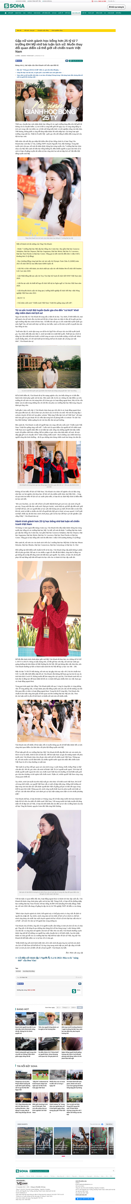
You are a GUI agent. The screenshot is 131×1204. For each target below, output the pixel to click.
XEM (79, 1007)
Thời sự (30, 13)
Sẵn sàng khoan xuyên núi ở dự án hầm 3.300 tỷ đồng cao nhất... (80, 1147)
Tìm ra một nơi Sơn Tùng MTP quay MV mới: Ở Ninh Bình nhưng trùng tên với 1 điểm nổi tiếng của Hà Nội (74, 1109)
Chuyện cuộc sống (43, 30)
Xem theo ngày (50, 1007)
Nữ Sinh (18, 971)
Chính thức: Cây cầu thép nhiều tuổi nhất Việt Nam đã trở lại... (61, 1147)
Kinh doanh (37, 13)
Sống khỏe (99, 13)
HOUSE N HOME (21, 1)
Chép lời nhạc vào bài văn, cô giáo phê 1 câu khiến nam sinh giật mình (40, 72)
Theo (49, 977)
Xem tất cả (109, 1124)
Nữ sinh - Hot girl (29, 30)
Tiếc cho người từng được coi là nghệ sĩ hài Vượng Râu (48, 1028)
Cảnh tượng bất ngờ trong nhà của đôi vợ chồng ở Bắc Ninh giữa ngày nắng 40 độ (25, 1054)
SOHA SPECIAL (48, 1)
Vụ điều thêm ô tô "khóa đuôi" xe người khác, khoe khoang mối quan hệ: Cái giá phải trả (48, 1054)
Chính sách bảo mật (81, 1194)
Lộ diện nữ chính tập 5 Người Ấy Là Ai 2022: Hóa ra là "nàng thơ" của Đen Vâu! (48, 959)
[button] (63, 1156)
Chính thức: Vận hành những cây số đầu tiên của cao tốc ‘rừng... (25, 1147)
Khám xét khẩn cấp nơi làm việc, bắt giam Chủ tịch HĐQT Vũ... (44, 1147)
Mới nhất (10, 13)
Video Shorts (22, 1124)
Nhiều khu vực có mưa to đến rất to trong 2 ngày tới (57, 1084)
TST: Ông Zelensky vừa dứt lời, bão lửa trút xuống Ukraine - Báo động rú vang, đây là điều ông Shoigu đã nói (23, 1108)
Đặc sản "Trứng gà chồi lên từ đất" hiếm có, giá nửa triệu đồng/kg (38, 70)
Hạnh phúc (18, 13)
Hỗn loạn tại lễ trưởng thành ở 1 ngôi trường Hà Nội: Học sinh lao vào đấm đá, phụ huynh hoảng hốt (72, 1030)
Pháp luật (91, 13)
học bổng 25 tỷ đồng (28, 971)
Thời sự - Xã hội (30, 1176)
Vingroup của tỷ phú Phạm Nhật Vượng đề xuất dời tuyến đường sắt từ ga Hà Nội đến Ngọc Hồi (22, 1086)
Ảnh (107, 1176)
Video (102, 1176)
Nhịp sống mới (76, 13)
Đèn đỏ (19, 30)
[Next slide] (111, 1141)
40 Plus (54, 13)
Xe (105, 13)
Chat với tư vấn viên (85, 1199)
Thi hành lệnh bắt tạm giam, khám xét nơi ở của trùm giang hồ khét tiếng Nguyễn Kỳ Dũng (75, 1085)
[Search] (96, 1171)
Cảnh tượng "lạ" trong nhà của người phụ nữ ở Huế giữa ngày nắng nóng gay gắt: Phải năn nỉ (57, 1108)
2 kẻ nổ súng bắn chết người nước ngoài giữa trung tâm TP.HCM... (98, 1147)
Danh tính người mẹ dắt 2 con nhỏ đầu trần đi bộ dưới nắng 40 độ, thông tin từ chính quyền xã (25, 1030)
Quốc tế (60, 13)
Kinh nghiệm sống (57, 30)
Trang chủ (21, 1176)
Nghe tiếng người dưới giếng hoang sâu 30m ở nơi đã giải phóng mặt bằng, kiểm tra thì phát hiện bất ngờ (72, 1055)
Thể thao (67, 13)
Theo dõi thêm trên (96, 1124)
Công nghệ (111, 13)
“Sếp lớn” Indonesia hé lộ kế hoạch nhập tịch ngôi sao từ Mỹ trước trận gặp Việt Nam (40, 1085)
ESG (24, 13)
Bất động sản (46, 13)
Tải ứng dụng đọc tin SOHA (39, 1171)
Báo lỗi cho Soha (77, 61)
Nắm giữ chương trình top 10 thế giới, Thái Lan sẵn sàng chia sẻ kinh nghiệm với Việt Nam (40, 1108)
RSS (111, 1176)
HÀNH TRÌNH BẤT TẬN (35, 1)
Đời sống (118, 13)
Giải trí (84, 13)
